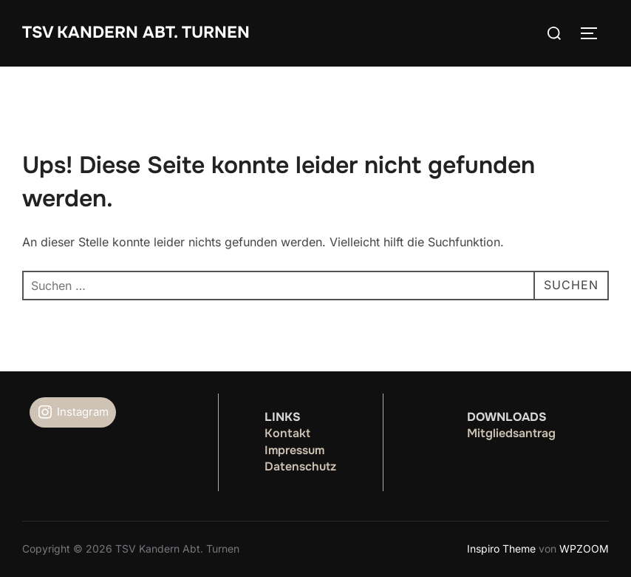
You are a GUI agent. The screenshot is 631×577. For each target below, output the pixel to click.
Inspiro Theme (501, 548)
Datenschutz (300, 466)
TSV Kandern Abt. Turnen (136, 32)
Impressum (294, 450)
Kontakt (287, 433)
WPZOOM (584, 548)
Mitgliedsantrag (511, 433)
